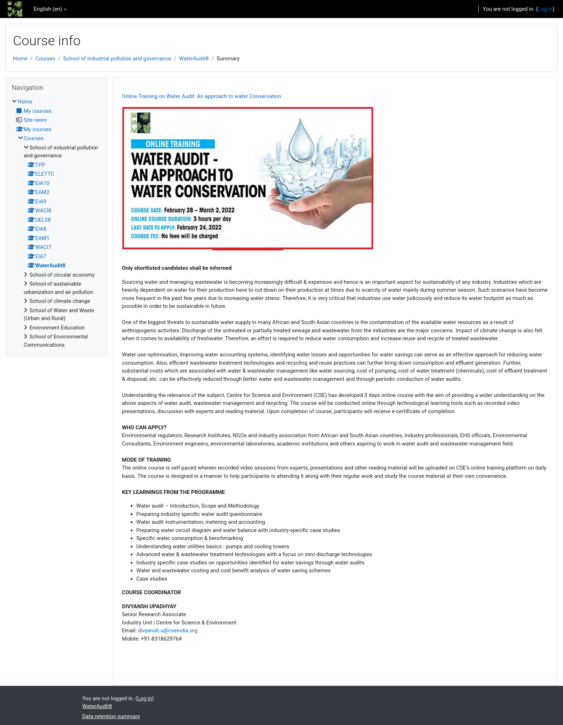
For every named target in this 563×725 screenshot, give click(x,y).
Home (20, 58)
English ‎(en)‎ (48, 9)
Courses (45, 58)
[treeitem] (56, 223)
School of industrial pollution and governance (117, 58)
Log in (545, 9)
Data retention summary (111, 716)
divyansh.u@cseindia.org (167, 630)
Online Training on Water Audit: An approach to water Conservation (201, 96)
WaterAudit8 (194, 58)
